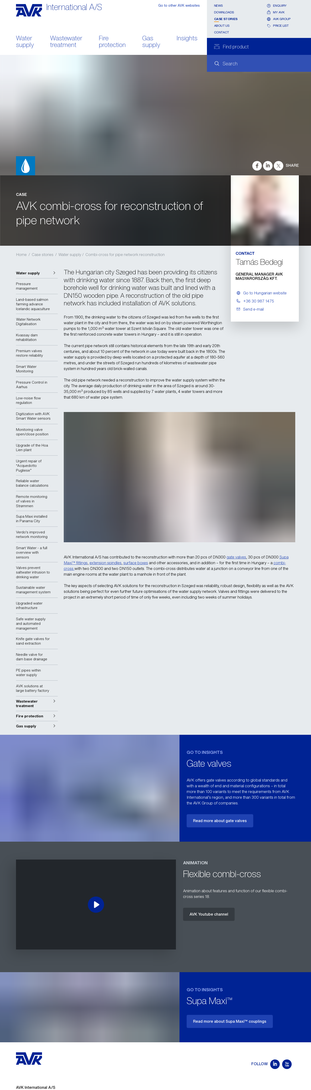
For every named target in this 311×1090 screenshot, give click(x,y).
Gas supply (151, 42)
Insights (187, 38)
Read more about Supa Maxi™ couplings (229, 1021)
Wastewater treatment (66, 42)
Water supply (25, 42)
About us (222, 25)
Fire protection (112, 42)
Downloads (224, 12)
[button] (37, 273)
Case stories (225, 19)
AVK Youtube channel (209, 914)
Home (21, 254)
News (218, 5)
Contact (221, 32)
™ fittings (80, 563)
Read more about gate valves (220, 821)
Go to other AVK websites (179, 5)
